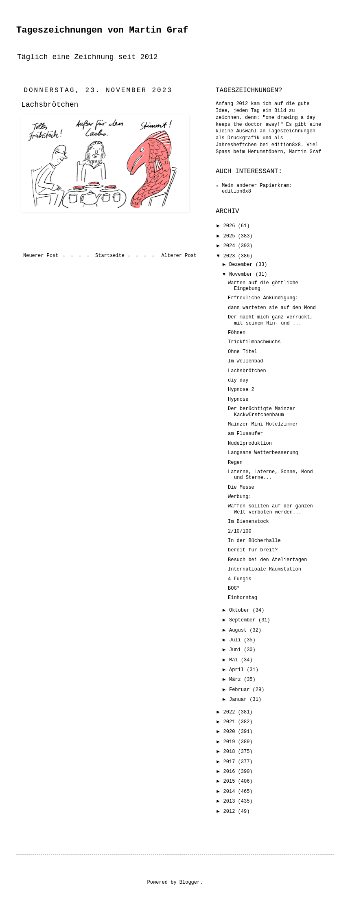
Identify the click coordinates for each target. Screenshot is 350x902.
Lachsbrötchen (247, 371)
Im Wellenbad (245, 361)
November (242, 274)
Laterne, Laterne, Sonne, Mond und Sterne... (270, 475)
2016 (230, 772)
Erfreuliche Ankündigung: (263, 298)
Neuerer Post (40, 256)
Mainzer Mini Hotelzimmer (263, 424)
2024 (230, 246)
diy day (238, 380)
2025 (230, 236)
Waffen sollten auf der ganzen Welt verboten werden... (270, 509)
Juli (236, 640)
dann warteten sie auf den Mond (272, 308)
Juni (236, 650)
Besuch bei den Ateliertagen (267, 560)
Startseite (110, 256)
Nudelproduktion (250, 443)
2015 (230, 781)
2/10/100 (240, 531)
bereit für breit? (253, 550)
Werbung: (240, 497)
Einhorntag (242, 598)
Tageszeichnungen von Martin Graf (102, 30)
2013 (230, 801)
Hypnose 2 (241, 390)
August (239, 630)
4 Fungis (240, 579)
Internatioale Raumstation (264, 569)
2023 (230, 256)
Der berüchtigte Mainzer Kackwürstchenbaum (261, 411)
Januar (239, 699)
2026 (230, 226)
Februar (241, 690)
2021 (230, 722)
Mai (235, 660)
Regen (235, 462)
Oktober (241, 610)
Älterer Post (179, 256)
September (243, 620)
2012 (230, 811)
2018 (230, 752)
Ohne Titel (242, 352)
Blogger (189, 882)
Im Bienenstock (248, 522)
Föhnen (236, 333)
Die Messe (241, 487)
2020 (230, 732)
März (236, 680)
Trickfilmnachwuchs (254, 342)
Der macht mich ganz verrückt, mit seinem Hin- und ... (270, 320)
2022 (230, 712)
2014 (230, 791)
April (238, 670)
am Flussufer (245, 434)
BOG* (234, 588)
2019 (230, 742)
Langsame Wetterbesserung (263, 453)
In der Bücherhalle (254, 541)
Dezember (242, 265)
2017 (230, 762)
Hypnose (238, 399)
